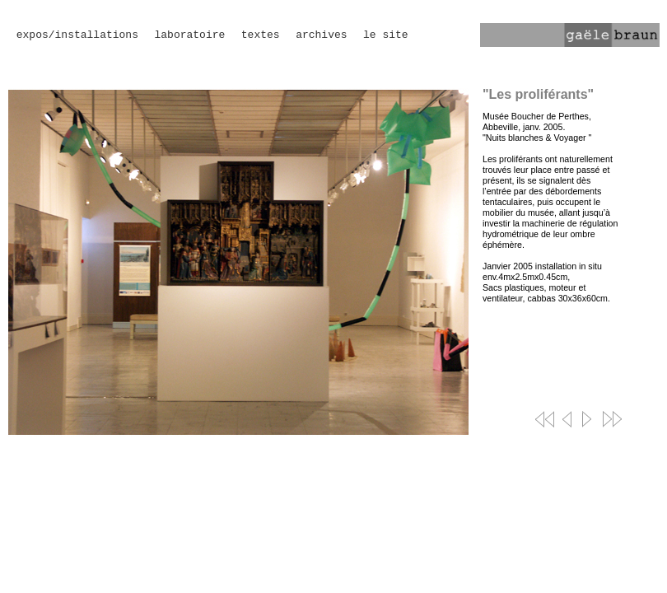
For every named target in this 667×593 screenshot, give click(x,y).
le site (385, 35)
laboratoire (189, 35)
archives (321, 35)
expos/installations (77, 35)
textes (260, 35)
